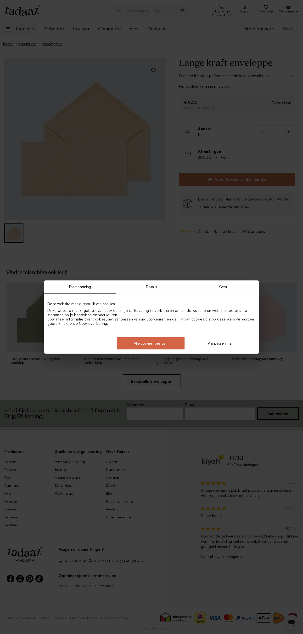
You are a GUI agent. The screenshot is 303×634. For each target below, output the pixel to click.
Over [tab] (223, 286)
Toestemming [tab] (79, 286)
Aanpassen (219, 343)
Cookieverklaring (93, 323)
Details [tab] (151, 286)
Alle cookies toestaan (151, 343)
